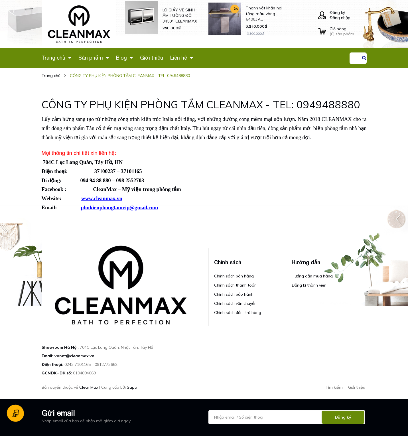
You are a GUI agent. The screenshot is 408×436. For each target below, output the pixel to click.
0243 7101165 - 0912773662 (90, 364)
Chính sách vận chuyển (235, 303)
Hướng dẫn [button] (306, 262)
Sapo (132, 387)
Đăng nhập (340, 17)
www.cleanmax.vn (101, 198)
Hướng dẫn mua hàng (312, 276)
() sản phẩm (348, 31)
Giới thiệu (356, 387)
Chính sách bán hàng (234, 276)
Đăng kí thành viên (309, 285)
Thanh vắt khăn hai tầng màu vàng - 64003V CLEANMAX (264, 13)
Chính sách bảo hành (233, 294)
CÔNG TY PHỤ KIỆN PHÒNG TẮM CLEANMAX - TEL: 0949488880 (201, 104)
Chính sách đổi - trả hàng (237, 312)
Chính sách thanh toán (235, 285)
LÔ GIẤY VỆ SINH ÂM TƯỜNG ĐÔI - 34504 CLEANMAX (180, 15)
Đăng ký (337, 12)
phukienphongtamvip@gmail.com (119, 207)
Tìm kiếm (334, 387)
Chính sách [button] (227, 262)
